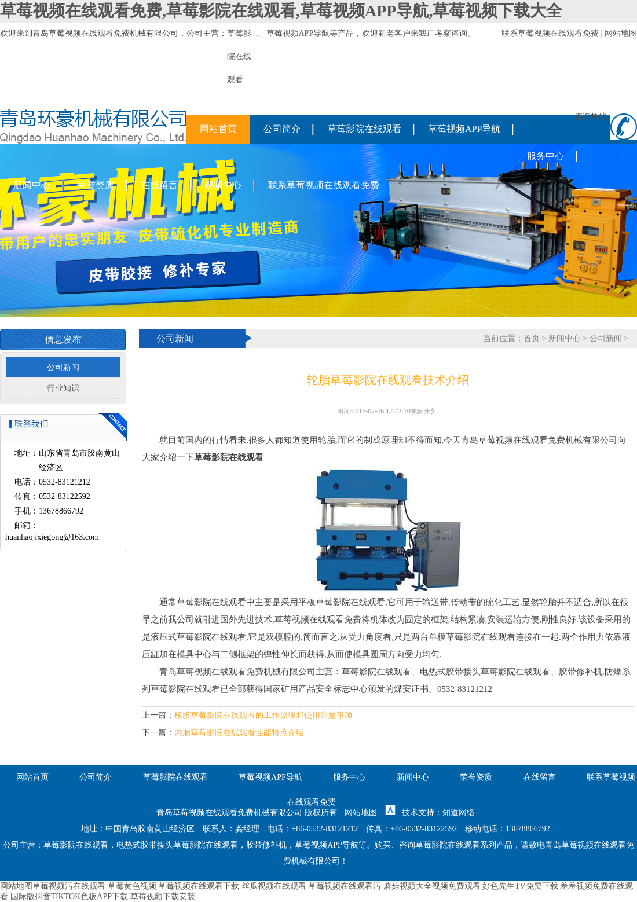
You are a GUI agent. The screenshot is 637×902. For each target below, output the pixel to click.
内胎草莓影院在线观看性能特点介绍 (239, 732)
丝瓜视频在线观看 (273, 886)
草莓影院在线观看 (364, 129)
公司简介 (282, 129)
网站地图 (621, 33)
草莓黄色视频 (132, 886)
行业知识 (63, 388)
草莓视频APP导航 (298, 33)
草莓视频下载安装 (162, 896)
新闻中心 (31, 185)
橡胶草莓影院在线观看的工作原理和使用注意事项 (263, 715)
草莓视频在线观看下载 (198, 886)
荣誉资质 (95, 185)
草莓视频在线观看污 (344, 886)
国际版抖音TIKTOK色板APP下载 (69, 896)
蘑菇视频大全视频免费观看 (432, 886)
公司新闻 (63, 367)
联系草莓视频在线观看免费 (550, 33)
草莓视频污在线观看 (68, 886)
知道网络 (458, 812)
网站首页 (218, 129)
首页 (531, 338)
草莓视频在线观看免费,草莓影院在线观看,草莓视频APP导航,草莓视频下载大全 (281, 11)
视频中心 (222, 185)
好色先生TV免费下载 (520, 886)
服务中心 (545, 156)
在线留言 (159, 185)
